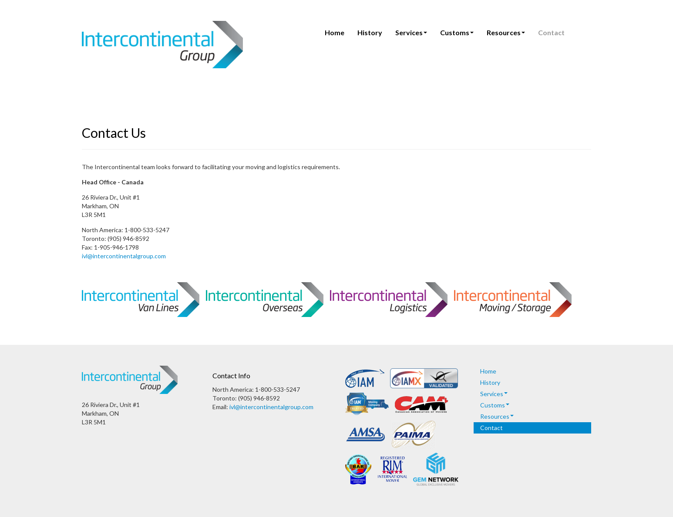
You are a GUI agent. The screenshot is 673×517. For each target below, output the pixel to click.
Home (334, 32)
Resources (506, 32)
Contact (551, 32)
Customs (457, 32)
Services (411, 32)
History (369, 32)
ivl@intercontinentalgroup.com (124, 256)
